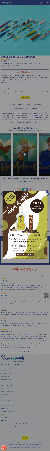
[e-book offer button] (3, 447)
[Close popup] (47, 191)
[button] (25, 225)
